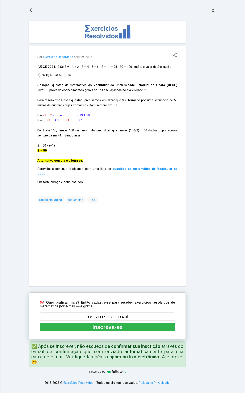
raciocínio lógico (50, 200)
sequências (75, 200)
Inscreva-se (107, 327)
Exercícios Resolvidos (78, 383)
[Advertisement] (202, 84)
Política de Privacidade (154, 383)
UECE (92, 200)
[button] (174, 56)
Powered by (107, 371)
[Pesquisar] (213, 11)
